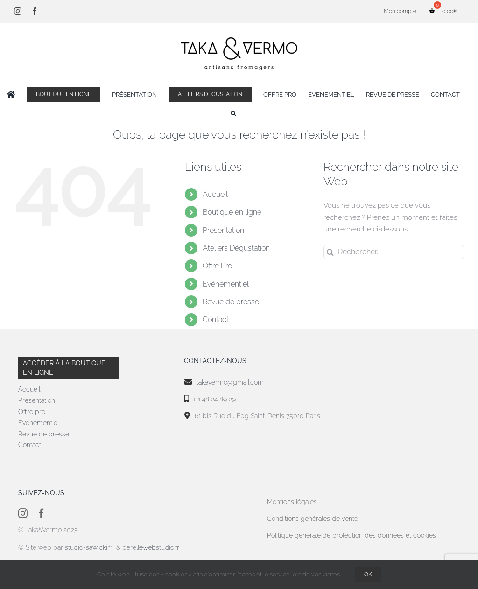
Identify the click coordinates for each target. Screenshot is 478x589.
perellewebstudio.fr (150, 547)
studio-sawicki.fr (89, 547)
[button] (233, 113)
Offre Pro (217, 265)
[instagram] (23, 513)
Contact (216, 319)
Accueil (215, 194)
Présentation (223, 230)
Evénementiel (38, 423)
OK (368, 574)
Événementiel (226, 284)
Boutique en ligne (232, 212)
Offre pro (31, 411)
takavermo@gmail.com (230, 382)
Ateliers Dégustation (236, 248)
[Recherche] (330, 252)
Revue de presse (231, 301)
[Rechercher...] (393, 252)
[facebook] (41, 513)
